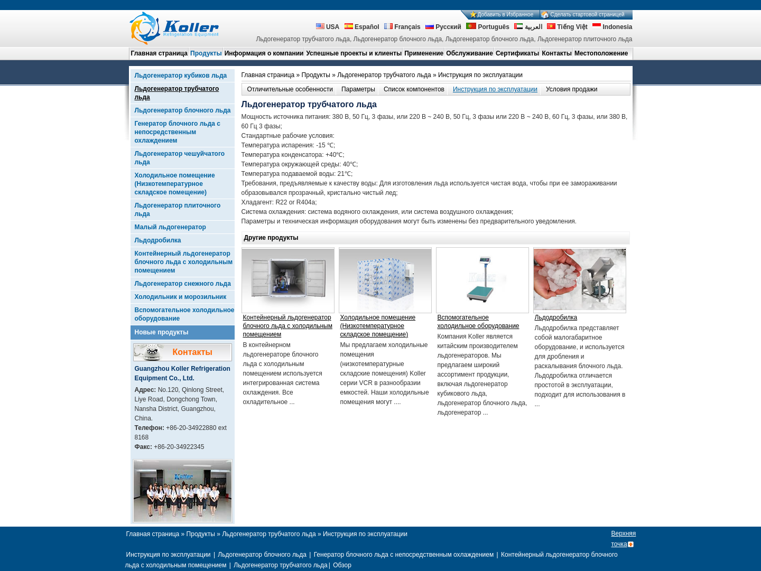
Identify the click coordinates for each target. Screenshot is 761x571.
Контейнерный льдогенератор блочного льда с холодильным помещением (184, 262)
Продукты (206, 53)
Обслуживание (469, 53)
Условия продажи (572, 89)
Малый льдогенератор (170, 227)
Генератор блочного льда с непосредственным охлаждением (177, 132)
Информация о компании (264, 53)
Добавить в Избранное (506, 14)
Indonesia (612, 27)
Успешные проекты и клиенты (354, 53)
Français (402, 27)
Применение (423, 53)
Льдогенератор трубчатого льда (177, 93)
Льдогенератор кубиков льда (181, 75)
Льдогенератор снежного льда (183, 283)
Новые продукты (162, 332)
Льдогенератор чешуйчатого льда (180, 158)
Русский (443, 27)
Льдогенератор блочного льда (183, 110)
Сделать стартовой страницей (588, 14)
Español (362, 27)
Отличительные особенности (290, 89)
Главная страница (159, 53)
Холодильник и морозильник (181, 297)
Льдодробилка (158, 240)
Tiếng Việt (567, 27)
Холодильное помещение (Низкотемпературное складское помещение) (175, 184)
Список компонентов (414, 89)
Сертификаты (517, 53)
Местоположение (601, 53)
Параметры (358, 89)
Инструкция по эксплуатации (495, 89)
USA (328, 27)
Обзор (342, 565)
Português (487, 27)
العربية (528, 27)
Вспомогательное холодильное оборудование (185, 314)
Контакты (557, 53)
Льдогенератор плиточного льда (178, 210)
